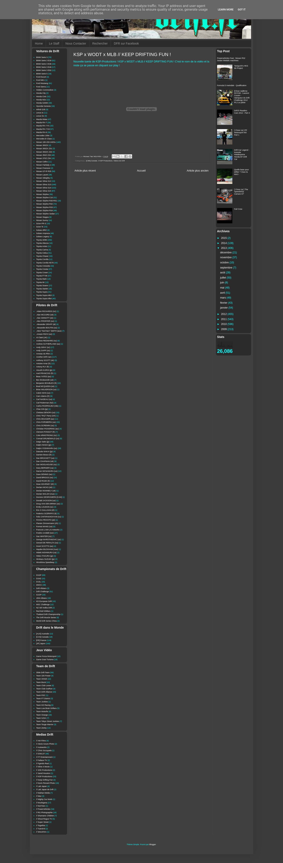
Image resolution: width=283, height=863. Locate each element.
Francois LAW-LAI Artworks (48, 530)
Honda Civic (41, 96)
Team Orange (42, 715)
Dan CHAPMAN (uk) (45, 461)
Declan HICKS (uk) (44, 487)
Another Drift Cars (43, 357)
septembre (226, 267)
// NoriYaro (40, 806)
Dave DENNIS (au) (44, 474)
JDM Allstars (41, 598)
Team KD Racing (43, 705)
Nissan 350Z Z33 (43, 155)
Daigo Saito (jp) (42, 442)
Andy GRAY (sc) (43, 347)
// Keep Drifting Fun (44, 780)
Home (39, 43)
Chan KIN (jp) (42, 409)
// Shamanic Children (45, 816)
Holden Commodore (44, 90)
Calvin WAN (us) (43, 393)
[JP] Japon (40, 643)
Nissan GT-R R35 (43, 171)
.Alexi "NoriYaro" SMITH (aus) (48, 331)
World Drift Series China (46, 621)
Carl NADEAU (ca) (44, 399)
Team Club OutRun (44, 689)
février (224, 302)
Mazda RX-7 (41, 122)
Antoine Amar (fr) (43, 363)
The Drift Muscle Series (46, 617)
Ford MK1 (40, 80)
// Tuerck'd (40, 829)
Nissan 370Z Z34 (43, 158)
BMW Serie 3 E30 (43, 60)
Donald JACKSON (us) (46, 500)
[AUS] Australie (42, 634)
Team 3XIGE (41, 679)
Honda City (41, 93)
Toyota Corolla (42, 259)
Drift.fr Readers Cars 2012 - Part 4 (242, 112)
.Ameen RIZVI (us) (44, 334)
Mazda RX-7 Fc (43, 126)
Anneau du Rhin (43, 354)
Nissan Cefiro (42, 162)
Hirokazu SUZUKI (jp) (45, 559)
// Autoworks (41, 747)
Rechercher (100, 43)
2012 (224, 314)
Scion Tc (39, 227)
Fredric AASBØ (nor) (45, 533)
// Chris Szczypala (43, 750)
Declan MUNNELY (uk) (46, 491)
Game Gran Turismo (45, 659)
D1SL (38, 582)
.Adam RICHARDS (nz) (46, 311)
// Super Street (42, 822)
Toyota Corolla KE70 (45, 263)
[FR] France (41, 640)
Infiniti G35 (40, 109)
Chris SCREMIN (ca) (45, 425)
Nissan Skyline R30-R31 (46, 201)
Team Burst (41, 682)
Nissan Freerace (43, 168)
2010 (224, 324)
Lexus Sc (40, 116)
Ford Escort (41, 77)
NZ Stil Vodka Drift (44, 608)
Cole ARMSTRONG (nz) (46, 435)
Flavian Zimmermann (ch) (47, 523)
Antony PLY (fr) (42, 367)
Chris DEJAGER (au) (45, 419)
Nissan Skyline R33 (44, 207)
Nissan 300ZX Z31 (44, 148)
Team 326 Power (43, 676)
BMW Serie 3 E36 (43, 64)
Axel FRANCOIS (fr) (44, 373)
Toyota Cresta (42, 269)
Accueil (141, 170)
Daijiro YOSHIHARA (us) (46, 448)
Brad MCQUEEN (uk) (45, 386)
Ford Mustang (42, 83)
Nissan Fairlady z (43, 165)
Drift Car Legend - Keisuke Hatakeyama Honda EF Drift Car (242, 154)
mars (223, 297)
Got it (242, 9)
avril (223, 292)
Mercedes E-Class (44, 139)
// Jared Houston (43, 773)
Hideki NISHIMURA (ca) (46, 552)
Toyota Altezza (42, 243)
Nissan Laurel (42, 175)
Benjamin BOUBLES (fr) (46, 383)
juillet (223, 277)
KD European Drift (44, 601)
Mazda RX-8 (41, 132)
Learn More (226, 9)
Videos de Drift (119, 161)
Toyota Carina (42, 250)
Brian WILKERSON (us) (46, 389)
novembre (226, 257)
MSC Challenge (43, 604)
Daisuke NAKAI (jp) (44, 451)
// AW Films (41, 741)
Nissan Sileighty (43, 178)
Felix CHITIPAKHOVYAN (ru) (48, 517)
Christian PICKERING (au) (47, 429)
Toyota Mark (41, 279)
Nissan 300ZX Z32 (44, 152)
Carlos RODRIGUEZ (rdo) (47, 406)
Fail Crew (238, 209)
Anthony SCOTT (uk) (45, 360)
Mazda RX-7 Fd (43, 129)
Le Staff (54, 43)
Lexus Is (39, 113)
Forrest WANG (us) (44, 526)
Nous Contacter (75, 43)
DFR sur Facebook (126, 43)
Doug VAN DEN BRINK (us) (48, 504)
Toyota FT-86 (41, 276)
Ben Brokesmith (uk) (45, 380)
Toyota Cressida (43, 266)
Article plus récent (85, 170)
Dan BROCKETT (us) (45, 458)
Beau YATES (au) (43, 376)
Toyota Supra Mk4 (44, 298)
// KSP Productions (105, 161)
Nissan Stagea (42, 217)
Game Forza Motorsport (46, 656)
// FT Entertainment (44, 757)
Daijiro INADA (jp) (43, 445)
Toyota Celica (42, 253)
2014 (224, 243)
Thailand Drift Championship (48, 614)
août (223, 272)
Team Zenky (41, 728)
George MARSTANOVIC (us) (48, 539)
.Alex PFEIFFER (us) (45, 321)
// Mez (38, 796)
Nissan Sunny (42, 220)
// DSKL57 (40, 754)
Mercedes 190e (42, 135)
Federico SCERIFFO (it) (46, 513)
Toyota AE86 (41, 240)
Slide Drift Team (43, 672)
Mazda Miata (41, 119)
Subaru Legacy (42, 236)
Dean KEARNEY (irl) (45, 484)
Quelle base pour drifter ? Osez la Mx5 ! (241, 172)
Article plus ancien (198, 170)
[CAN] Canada (91, 161)
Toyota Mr (40, 282)
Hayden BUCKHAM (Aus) (47, 549)
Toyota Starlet (42, 289)
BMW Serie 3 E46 (43, 67)
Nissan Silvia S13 (43, 184)
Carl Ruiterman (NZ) (44, 403)
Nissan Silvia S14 (43, 188)
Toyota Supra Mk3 (44, 295)
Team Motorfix (42, 711)
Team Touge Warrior (44, 724)
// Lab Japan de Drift (44, 789)
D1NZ (38, 578)
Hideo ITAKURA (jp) (44, 556)
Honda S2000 (42, 103)
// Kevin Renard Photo (45, 783)
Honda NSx (41, 100)
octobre (225, 262)
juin (222, 282)
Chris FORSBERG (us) (46, 422)
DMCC (39, 585)
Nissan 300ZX (42, 145)
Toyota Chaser (42, 256)
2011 (224, 319)
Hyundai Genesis (43, 106)
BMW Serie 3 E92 (43, 70)
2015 (224, 238)
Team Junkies (42, 702)
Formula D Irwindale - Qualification (231, 85)
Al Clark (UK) (41, 337)
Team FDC (40, 695)
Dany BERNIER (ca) (45, 468)
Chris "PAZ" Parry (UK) (46, 416)
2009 (224, 329)
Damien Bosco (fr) (44, 455)
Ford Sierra (41, 87)
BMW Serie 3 (41, 57)
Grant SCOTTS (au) (44, 546)
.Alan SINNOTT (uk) (44, 318)
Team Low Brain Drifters (46, 708)
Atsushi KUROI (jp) (44, 370)
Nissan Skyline (42, 194)
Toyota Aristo (41, 246)
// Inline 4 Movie (43, 767)
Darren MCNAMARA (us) (46, 471)
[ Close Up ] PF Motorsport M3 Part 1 (240, 132)
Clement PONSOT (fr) (45, 432)
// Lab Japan (41, 786)
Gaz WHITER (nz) (44, 536)
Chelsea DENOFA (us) (45, 412)
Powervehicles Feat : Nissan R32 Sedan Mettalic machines (231, 59)
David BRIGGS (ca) (44, 477)
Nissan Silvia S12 (43, 181)
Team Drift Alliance (44, 692)
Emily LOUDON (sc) (44, 507)
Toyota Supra (41, 292)
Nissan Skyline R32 (44, 204)
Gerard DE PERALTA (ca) (47, 543)
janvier (224, 307)
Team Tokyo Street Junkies (47, 721)
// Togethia (40, 825)
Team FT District (43, 698)
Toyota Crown (42, 272)
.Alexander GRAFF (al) (46, 324)
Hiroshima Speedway (45, 562)
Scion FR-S (41, 223)
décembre (226, 252)
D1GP (38, 575)
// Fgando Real (42, 763)
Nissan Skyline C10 (44, 197)
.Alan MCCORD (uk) (45, 315)
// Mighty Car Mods (44, 799)
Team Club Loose (43, 685)
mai (222, 287)
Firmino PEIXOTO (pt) (45, 520)
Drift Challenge (42, 591)
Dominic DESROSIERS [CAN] (49, 497)
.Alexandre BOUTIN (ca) (46, 328)
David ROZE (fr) (43, 481)
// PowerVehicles (43, 809)
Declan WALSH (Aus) (45, 494)
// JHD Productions (44, 770)
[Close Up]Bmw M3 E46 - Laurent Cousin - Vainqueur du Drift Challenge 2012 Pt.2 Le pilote (242, 97)
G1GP (38, 595)
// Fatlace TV (41, 760)
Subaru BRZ (41, 230)
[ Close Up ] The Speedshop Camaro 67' (241, 191)
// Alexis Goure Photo (45, 744)
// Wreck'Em (41, 832)
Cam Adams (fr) (43, 396)
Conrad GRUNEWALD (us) (47, 438)
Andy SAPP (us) (43, 350)
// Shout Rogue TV (44, 819)
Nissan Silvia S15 (43, 191)
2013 (224, 248)
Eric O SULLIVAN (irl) (45, 510)
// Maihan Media (43, 793)
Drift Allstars (41, 588)
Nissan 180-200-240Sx (46, 142)
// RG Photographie (44, 812)
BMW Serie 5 (41, 74)
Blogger (152, 844)
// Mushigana (41, 803)
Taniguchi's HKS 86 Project (241, 67)
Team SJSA (41, 718)
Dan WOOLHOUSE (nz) (46, 464)
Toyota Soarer (42, 285)
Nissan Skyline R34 (44, 210)
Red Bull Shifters (43, 611)
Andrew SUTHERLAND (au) (48, 344)
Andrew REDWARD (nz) (46, 341)
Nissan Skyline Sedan (45, 214)
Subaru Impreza (43, 233)
